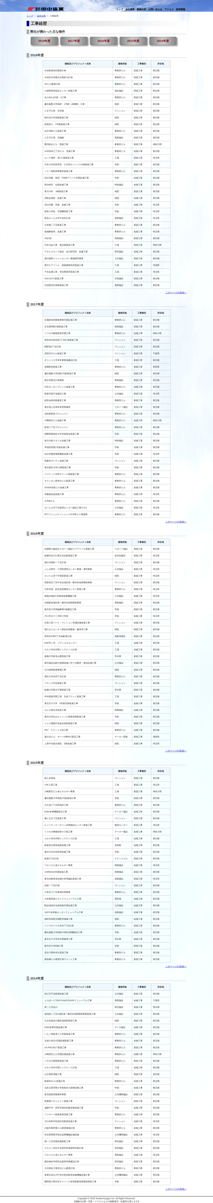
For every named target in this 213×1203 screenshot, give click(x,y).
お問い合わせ (155, 9)
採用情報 (180, 9)
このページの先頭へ (175, 292)
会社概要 (130, 9)
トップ (119, 9)
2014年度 (163, 41)
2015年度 (133, 41)
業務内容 (141, 9)
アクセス (169, 9)
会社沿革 (41, 16)
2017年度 (74, 41)
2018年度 (44, 41)
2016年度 (103, 41)
